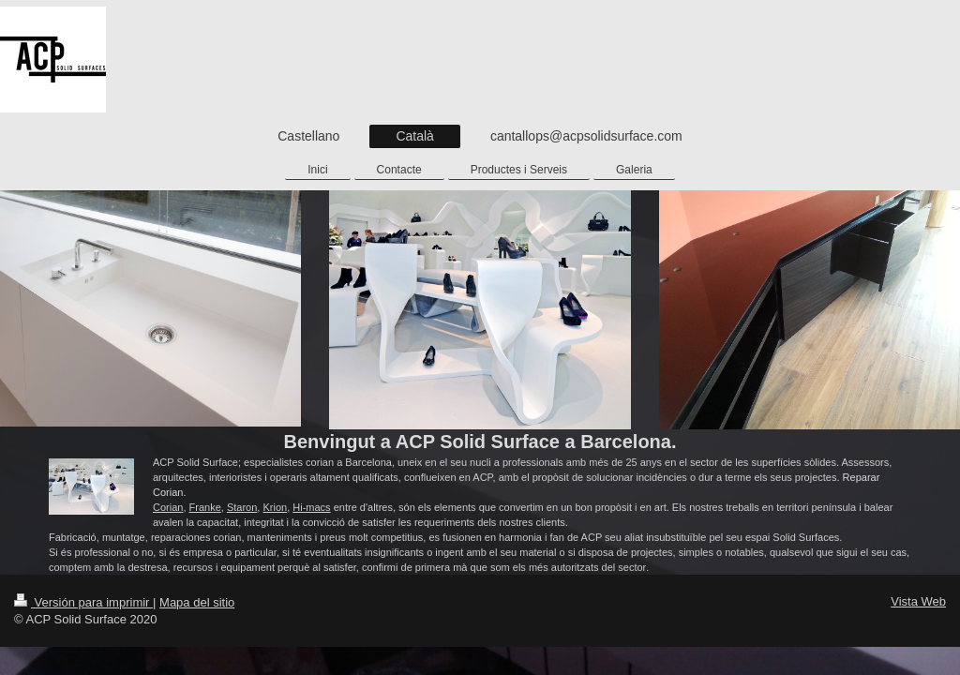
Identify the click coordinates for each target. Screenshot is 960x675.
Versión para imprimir (83, 602)
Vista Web (918, 601)
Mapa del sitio (196, 602)
